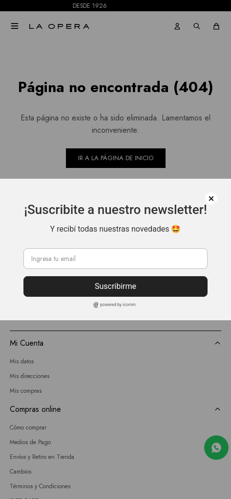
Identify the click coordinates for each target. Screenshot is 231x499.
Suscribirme (115, 286)
